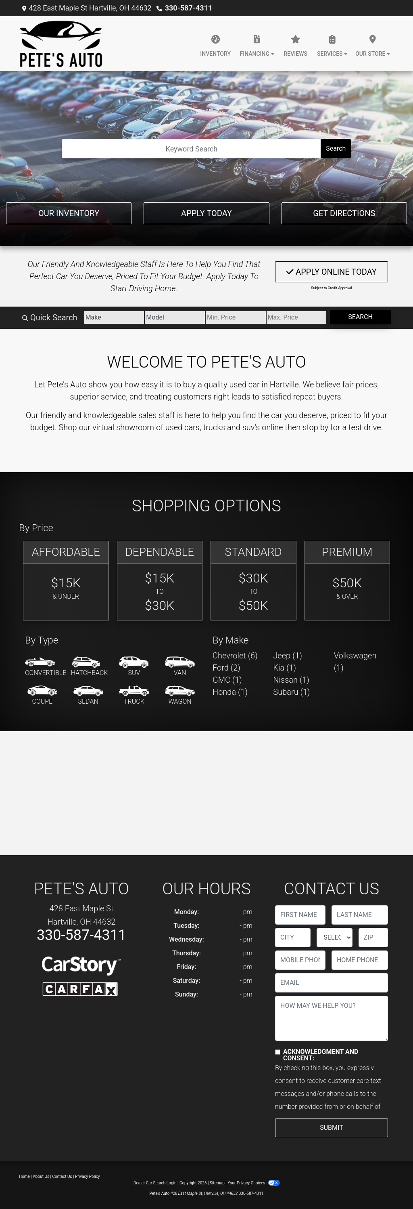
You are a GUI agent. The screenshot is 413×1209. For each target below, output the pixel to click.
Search (336, 148)
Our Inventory (68, 213)
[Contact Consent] (277, 1052)
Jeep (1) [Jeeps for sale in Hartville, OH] (287, 655)
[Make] (114, 317)
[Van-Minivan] (180, 667)
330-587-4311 (188, 8)
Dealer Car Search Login (155, 1183)
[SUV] (134, 667)
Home (24, 1176)
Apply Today (206, 213)
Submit (331, 1127)
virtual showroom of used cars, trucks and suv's (176, 427)
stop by (315, 427)
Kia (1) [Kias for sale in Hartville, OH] (284, 668)
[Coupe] (42, 695)
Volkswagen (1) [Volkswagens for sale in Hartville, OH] (355, 662)
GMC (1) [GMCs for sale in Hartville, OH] (227, 680)
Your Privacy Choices (253, 1183)
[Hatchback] (89, 667)
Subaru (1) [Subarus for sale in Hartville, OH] (291, 692)
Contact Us (62, 1176)
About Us (41, 1176)
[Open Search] (191, 148)
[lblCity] (293, 937)
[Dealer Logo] (61, 43)
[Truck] (134, 695)
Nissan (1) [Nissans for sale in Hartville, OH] (291, 680)
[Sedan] (88, 695)
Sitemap (217, 1183)
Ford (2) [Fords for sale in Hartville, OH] (226, 668)
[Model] (174, 317)
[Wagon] (180, 695)
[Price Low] (235, 317)
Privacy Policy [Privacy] (87, 1176)
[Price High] (296, 317)
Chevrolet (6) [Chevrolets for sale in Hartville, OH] (235, 655)
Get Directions (344, 213)
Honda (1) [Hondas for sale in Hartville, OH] (230, 692)
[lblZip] (373, 937)
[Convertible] (45, 667)
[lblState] (334, 937)
